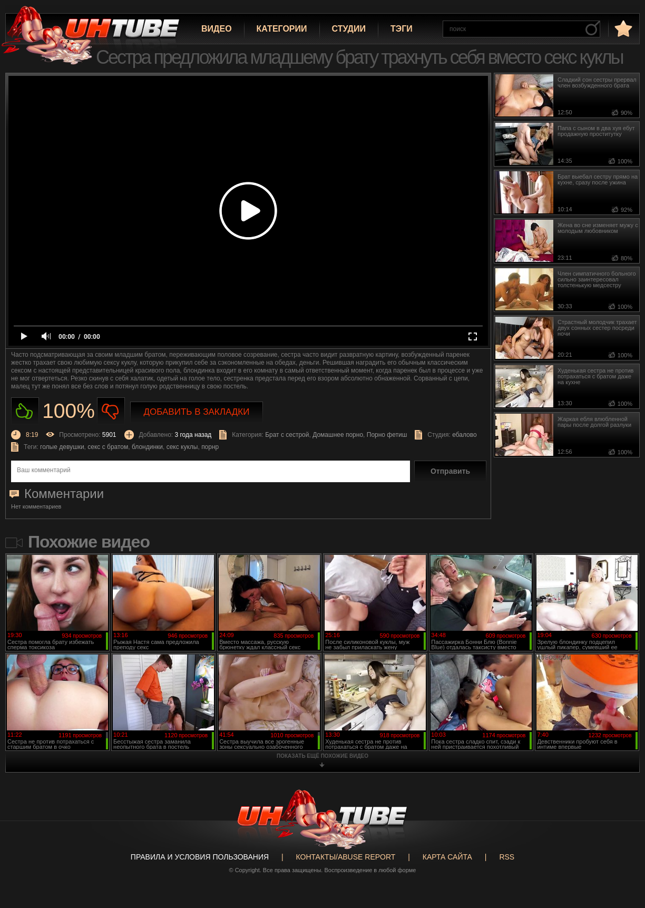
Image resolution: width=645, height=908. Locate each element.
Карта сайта (447, 857)
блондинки (147, 447)
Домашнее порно (337, 434)
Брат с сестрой (287, 434)
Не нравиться (111, 411)
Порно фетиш (387, 434)
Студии (349, 28)
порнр (210, 447)
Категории (282, 28)
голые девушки (62, 447)
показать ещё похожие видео (322, 756)
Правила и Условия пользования (200, 857)
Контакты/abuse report (346, 857)
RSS (506, 857)
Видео (216, 28)
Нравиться (25, 411)
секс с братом (107, 447)
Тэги (401, 28)
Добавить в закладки (197, 412)
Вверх (621, 855)
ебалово (464, 434)
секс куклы (182, 447)
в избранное (622, 28)
